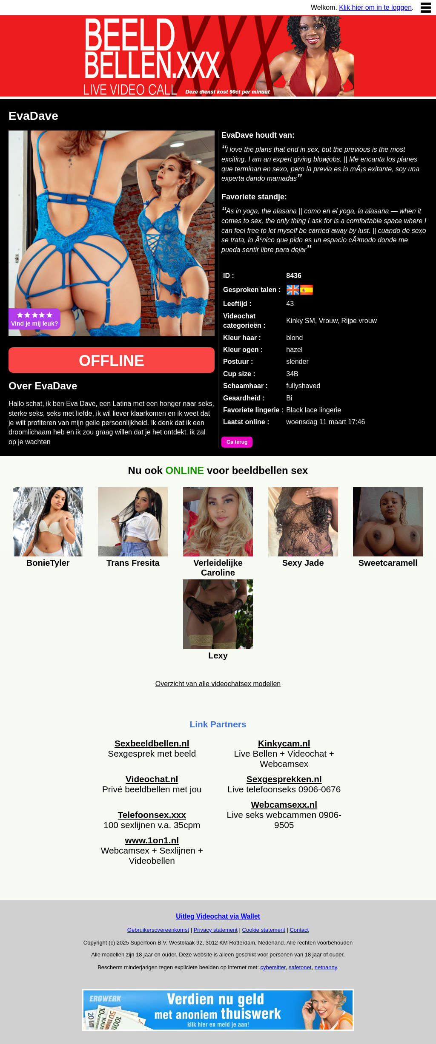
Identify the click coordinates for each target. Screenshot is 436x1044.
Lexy (218, 655)
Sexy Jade (303, 562)
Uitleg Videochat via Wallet (218, 916)
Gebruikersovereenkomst (158, 930)
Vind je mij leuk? (34, 319)
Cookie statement (263, 930)
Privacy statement (216, 930)
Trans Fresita (133, 562)
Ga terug (237, 442)
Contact (299, 930)
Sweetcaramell (388, 562)
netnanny (326, 967)
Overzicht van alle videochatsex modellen (218, 683)
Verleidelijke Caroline (218, 566)
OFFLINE (111, 360)
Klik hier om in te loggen (375, 7)
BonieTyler (48, 562)
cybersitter (272, 967)
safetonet (300, 967)
